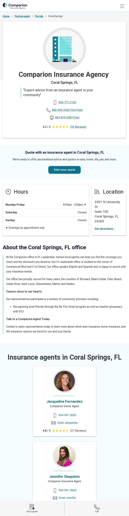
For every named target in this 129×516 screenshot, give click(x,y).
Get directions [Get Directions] (105, 228)
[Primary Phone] (67, 102)
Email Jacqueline (67, 422)
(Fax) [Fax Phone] (67, 117)
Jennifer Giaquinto (64, 476)
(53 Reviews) (78, 126)
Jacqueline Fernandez (64, 401)
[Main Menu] (122, 6)
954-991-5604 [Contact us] (67, 490)
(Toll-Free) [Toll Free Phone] (67, 110)
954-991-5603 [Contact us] (67, 415)
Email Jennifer (67, 497)
